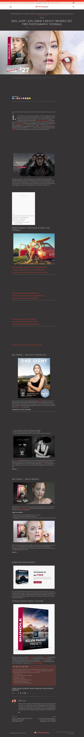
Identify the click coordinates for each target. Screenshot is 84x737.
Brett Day (27, 27)
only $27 (42, 660)
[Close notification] (82, 0)
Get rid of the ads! (19, 223)
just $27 (50, 125)
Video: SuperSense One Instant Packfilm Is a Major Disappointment (22, 720)
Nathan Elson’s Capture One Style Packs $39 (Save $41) (24, 321)
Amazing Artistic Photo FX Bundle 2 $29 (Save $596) (24, 319)
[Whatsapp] (28, 98)
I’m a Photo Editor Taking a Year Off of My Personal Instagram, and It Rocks (47, 720)
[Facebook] (13, 98)
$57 (17, 469)
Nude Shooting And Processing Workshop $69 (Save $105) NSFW (27, 344)
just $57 (31, 128)
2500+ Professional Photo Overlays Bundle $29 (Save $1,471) (25, 293)
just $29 (24, 125)
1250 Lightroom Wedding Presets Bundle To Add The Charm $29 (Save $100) (29, 267)
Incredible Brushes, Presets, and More (22, 222)
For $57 (43, 463)
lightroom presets (26, 688)
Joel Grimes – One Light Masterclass (21, 217)
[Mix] (26, 98)
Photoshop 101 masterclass (42, 120)
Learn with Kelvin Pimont (19, 220)
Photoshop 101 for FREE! (36, 663)
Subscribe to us (33, 671)
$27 (17, 552)
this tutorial (15, 460)
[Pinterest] (21, 98)
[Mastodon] (23, 98)
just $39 (42, 661)
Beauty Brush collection (24, 508)
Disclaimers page (42, 15)
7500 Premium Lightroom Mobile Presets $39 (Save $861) (25, 298)
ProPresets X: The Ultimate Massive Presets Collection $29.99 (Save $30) (28, 269)
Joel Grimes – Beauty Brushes (20, 219)
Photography (32, 688)
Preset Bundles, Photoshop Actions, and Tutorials (23, 215)
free (23, 597)
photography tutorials (38, 688)
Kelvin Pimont (19, 688)
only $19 (40, 126)
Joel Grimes (14, 688)
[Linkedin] (19, 98)
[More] (30, 98)
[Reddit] (17, 98)
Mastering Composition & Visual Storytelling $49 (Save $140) (25, 324)
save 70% (20, 407)
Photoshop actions (50, 688)
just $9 (30, 658)
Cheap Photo (42, 17)
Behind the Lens (19, 123)
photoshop (44, 688)
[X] (15, 98)
